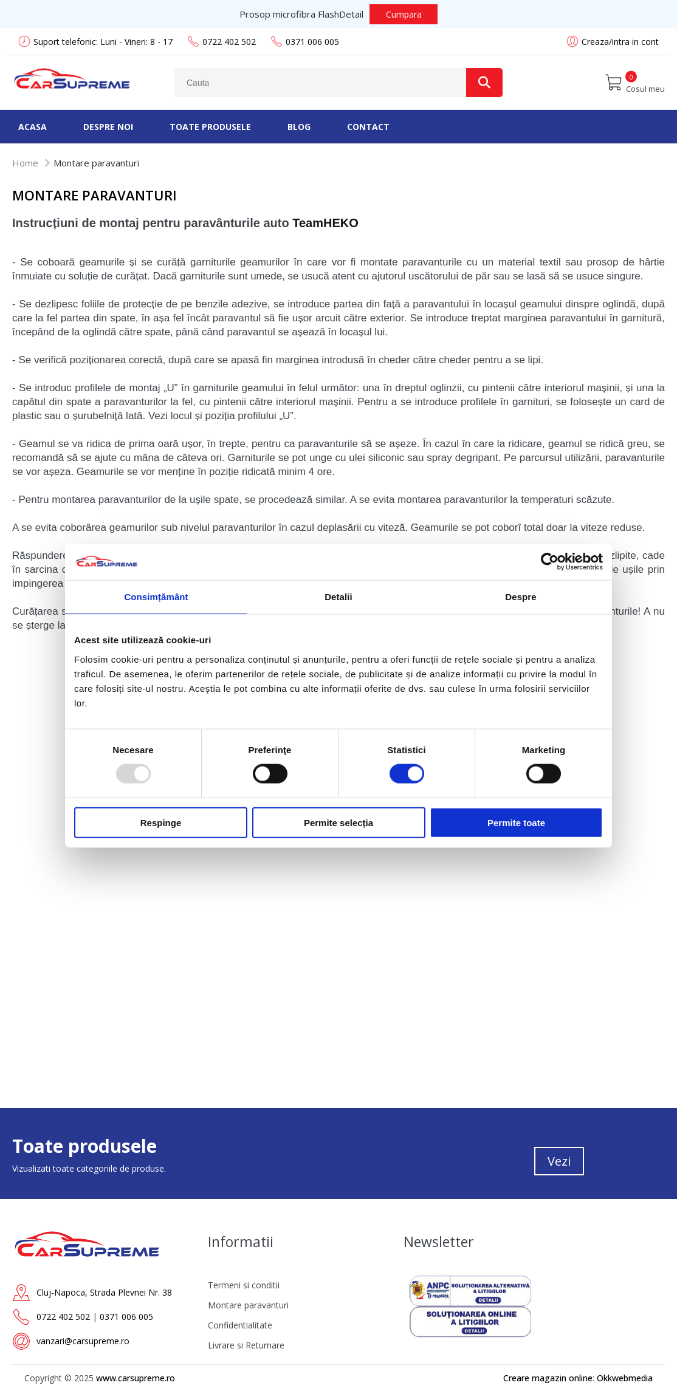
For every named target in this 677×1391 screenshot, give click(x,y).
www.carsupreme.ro (135, 1378)
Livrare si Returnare (246, 1345)
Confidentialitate (240, 1325)
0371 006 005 (304, 41)
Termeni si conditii (244, 1285)
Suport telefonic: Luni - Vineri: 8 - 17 (95, 41)
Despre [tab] (520, 597)
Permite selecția (338, 822)
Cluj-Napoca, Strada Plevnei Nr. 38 (104, 1292)
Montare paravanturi (248, 1305)
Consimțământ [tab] (156, 597)
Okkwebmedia (625, 1378)
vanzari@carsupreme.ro (82, 1341)
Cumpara (404, 14)
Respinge (161, 822)
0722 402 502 (221, 41)
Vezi (559, 1161)
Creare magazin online (548, 1378)
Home (25, 163)
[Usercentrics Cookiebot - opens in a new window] (550, 562)
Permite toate (516, 822)
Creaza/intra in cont (620, 41)
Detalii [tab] (338, 597)
